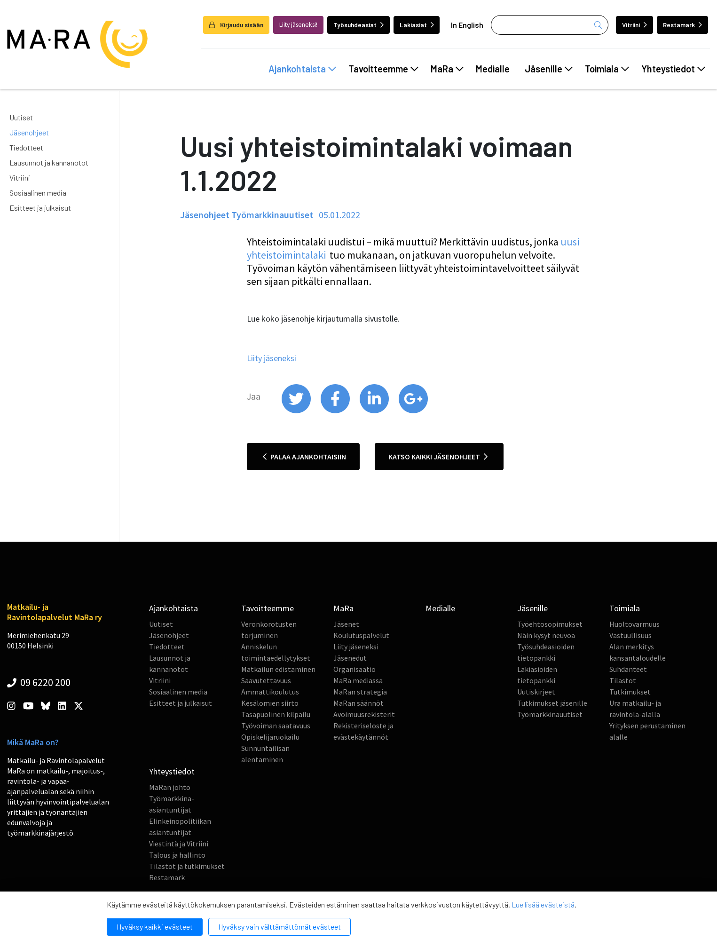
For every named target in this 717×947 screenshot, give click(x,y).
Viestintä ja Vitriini (178, 843)
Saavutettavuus (266, 680)
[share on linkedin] (374, 411)
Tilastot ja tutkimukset (187, 866)
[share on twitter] (296, 411)
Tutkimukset (630, 691)
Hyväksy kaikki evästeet (155, 926)
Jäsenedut (350, 658)
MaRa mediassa (358, 680)
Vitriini (634, 25)
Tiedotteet (26, 147)
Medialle (493, 68)
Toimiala (607, 68)
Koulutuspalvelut (361, 635)
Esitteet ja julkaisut (40, 207)
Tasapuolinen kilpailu (275, 714)
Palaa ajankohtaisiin (304, 456)
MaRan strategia (360, 691)
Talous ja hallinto (177, 855)
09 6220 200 (39, 682)
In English (467, 24)
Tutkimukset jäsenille (552, 703)
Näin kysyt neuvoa (546, 635)
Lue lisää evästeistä (543, 904)
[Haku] (549, 25)
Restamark (682, 25)
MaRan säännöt (358, 703)
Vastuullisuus (630, 635)
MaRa (447, 68)
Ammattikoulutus (270, 691)
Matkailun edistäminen (278, 669)
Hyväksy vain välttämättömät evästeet (279, 926)
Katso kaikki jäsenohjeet (438, 456)
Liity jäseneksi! (298, 25)
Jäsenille (549, 68)
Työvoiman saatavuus (275, 725)
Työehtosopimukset (550, 624)
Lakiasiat (417, 25)
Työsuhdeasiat (358, 25)
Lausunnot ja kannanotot (48, 162)
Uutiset (21, 117)
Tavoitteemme (383, 68)
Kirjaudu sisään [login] (236, 25)
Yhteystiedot (673, 68)
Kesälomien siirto (270, 703)
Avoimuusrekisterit (364, 714)
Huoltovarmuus (634, 624)
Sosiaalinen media (37, 192)
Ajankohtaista (302, 68)
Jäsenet (346, 624)
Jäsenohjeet (29, 132)
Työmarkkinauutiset (550, 714)
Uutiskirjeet (536, 691)
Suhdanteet (628, 669)
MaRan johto (169, 787)
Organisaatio (354, 669)
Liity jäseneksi (355, 646)
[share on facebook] (335, 411)
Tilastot (622, 680)
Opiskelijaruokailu (270, 737)
